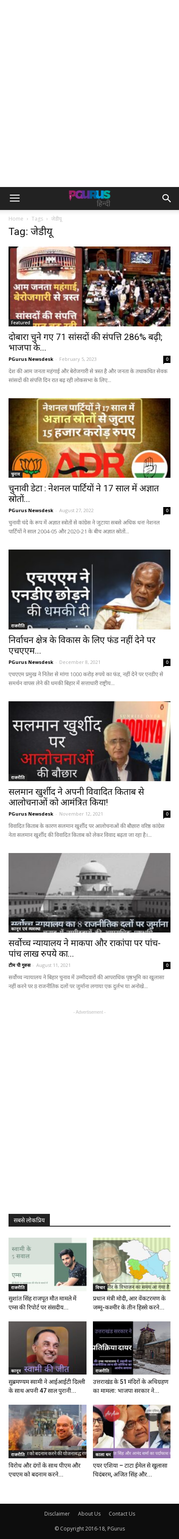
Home (16, 218)
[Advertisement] (89, 93)
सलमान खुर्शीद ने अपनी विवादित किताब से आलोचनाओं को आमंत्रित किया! (76, 797)
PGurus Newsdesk (31, 359)
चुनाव (15, 474)
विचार (100, 1287)
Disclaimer (57, 1513)
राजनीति (18, 626)
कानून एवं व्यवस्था (25, 929)
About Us (89, 1513)
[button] (167, 198)
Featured (20, 323)
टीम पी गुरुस (19, 965)
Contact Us (122, 1513)
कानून (16, 1371)
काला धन (103, 1454)
